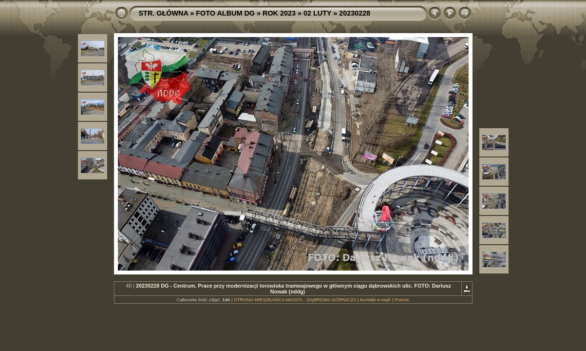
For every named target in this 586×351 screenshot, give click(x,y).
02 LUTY (317, 13)
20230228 (354, 13)
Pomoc (402, 299)
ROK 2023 (279, 13)
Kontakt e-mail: (375, 299)
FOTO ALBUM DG (225, 13)
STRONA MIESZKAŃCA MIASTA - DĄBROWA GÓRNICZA (295, 299)
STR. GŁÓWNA (164, 13)
